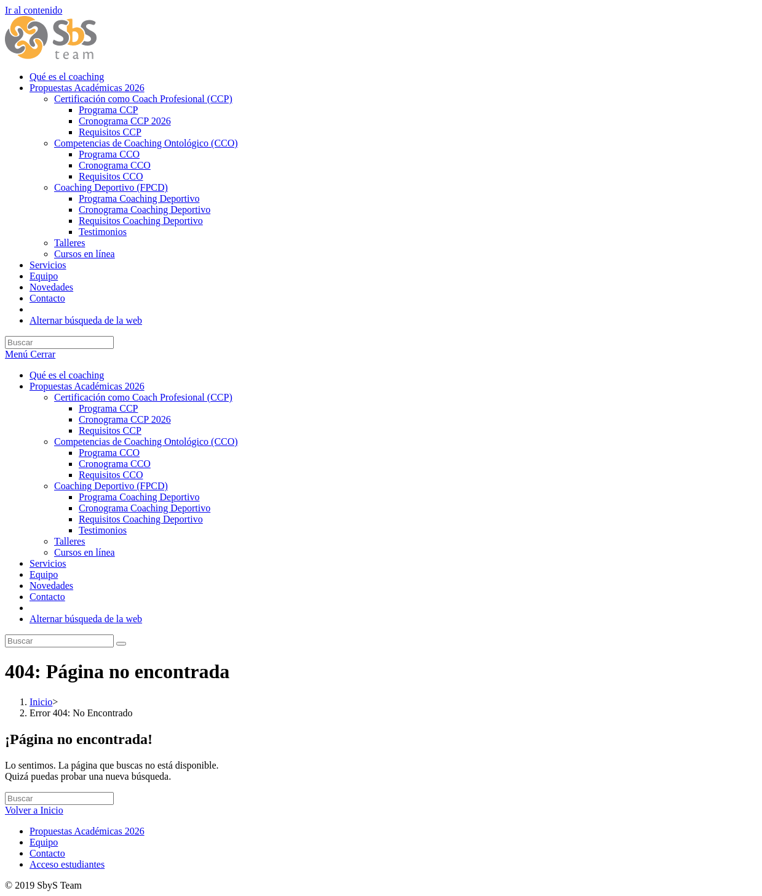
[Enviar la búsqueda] (121, 644)
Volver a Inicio (34, 810)
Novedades (51, 585)
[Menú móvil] (30, 354)
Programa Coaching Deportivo (139, 497)
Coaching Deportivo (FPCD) (111, 486)
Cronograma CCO (115, 463)
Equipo (44, 574)
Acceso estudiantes (67, 864)
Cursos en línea (84, 552)
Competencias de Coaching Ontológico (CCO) (146, 441)
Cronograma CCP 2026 (125, 419)
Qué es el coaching (67, 375)
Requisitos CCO (111, 475)
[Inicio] (41, 702)
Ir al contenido (33, 10)
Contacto (47, 596)
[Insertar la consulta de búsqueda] (59, 342)
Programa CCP (108, 408)
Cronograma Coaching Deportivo (144, 508)
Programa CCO (109, 452)
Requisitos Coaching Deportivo (141, 519)
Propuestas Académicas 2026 (87, 386)
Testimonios (103, 530)
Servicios (48, 563)
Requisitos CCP (110, 430)
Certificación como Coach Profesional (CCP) (143, 397)
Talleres (69, 541)
